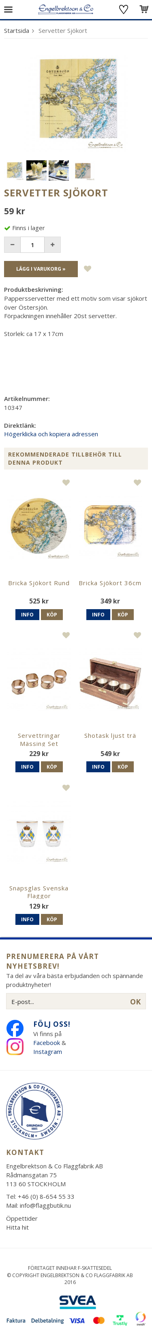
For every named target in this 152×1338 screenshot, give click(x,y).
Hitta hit (17, 1227)
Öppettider (22, 1218)
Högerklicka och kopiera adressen (51, 434)
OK (135, 1001)
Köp (52, 614)
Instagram (48, 1051)
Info (27, 614)
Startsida (16, 30)
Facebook (46, 1043)
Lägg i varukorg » (41, 268)
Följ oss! (52, 1024)
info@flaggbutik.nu (45, 1205)
